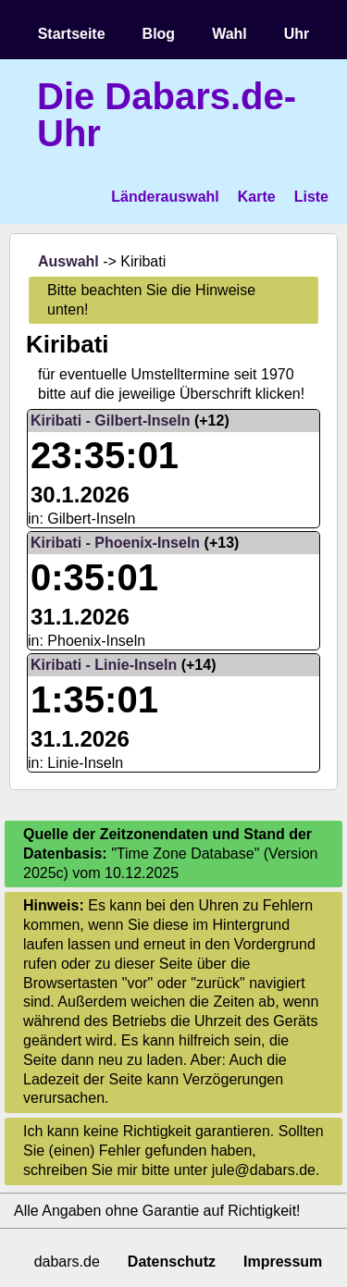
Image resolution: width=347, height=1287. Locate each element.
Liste (311, 196)
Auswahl (68, 261)
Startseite (71, 34)
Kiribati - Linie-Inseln (104, 665)
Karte (257, 196)
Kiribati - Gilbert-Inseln (110, 420)
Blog (159, 34)
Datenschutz (172, 1261)
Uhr (297, 34)
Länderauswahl (164, 196)
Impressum (282, 1261)
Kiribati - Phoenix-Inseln (115, 543)
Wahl (229, 34)
